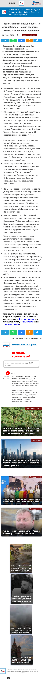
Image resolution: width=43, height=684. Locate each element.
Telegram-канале (26, 319)
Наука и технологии (33, 409)
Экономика (36, 441)
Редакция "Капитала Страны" (24, 344)
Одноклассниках (11, 324)
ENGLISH (12, 3)
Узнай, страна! (35, 477)
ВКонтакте (28, 321)
